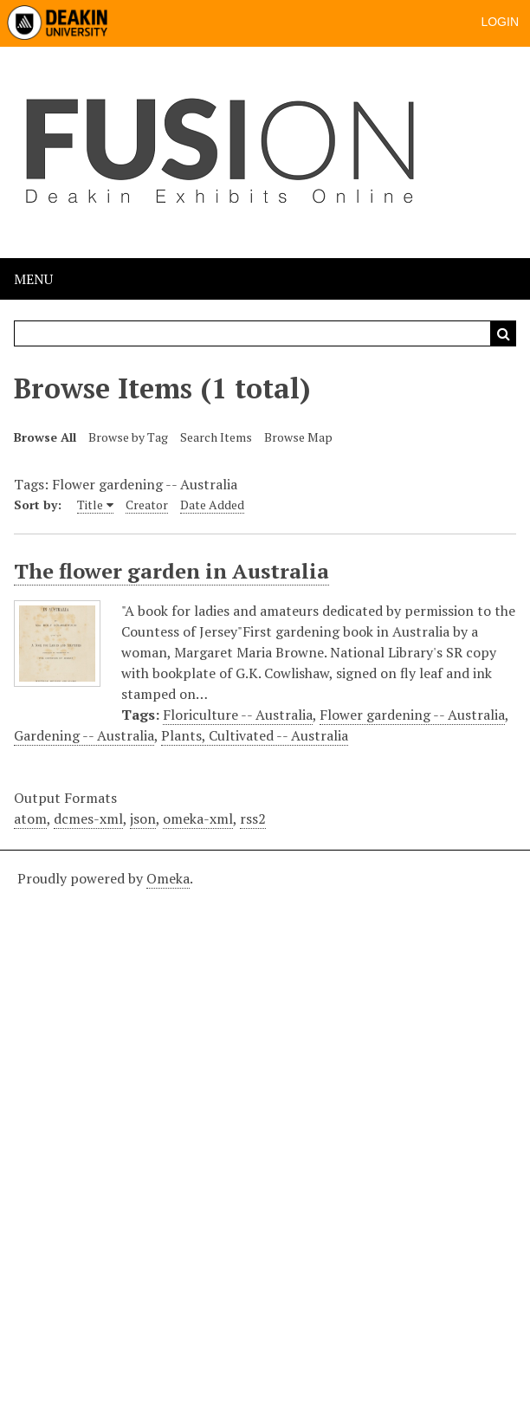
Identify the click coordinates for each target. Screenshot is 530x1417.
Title (90, 504)
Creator (147, 504)
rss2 (253, 818)
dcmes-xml (88, 818)
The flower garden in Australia (171, 571)
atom (30, 818)
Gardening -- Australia (84, 735)
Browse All (45, 437)
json (143, 818)
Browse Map (298, 437)
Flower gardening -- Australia (412, 714)
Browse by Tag (128, 437)
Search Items (216, 437)
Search (503, 333)
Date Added (212, 504)
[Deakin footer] (265, 1131)
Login (500, 22)
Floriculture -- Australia (238, 714)
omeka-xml (198, 818)
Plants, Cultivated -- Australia (254, 735)
